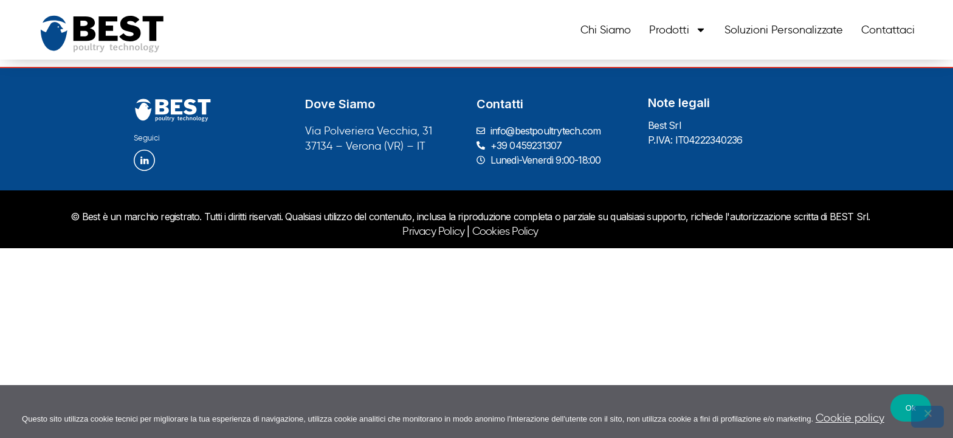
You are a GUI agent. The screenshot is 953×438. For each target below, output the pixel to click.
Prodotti (677, 29)
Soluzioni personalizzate (783, 29)
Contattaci (888, 29)
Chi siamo (605, 29)
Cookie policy (850, 418)
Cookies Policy (505, 231)
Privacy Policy (433, 231)
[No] (927, 417)
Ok (911, 407)
